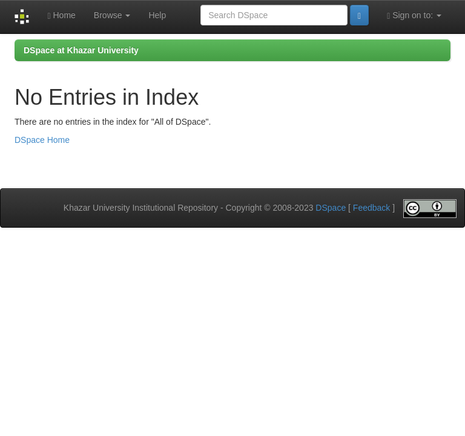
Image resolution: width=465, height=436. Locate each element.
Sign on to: (414, 15)
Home (61, 15)
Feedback (371, 208)
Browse (112, 15)
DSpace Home (42, 140)
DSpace (330, 208)
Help (157, 15)
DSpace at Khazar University (81, 50)
